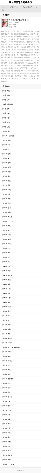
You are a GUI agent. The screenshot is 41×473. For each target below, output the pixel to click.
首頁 (11, 7)
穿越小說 (17, 7)
